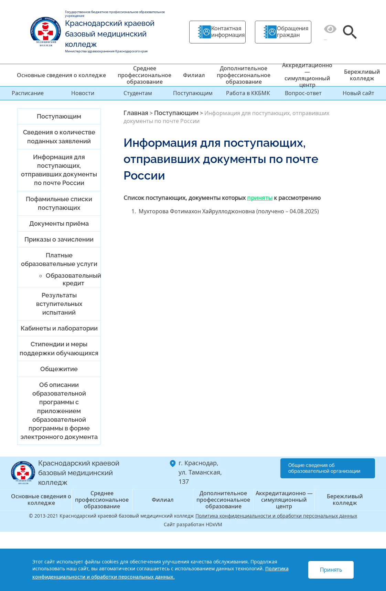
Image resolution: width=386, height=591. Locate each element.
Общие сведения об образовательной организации (324, 468)
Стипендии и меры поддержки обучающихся (59, 348)
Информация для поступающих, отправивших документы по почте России (59, 170)
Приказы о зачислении (59, 239)
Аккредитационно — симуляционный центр (307, 75)
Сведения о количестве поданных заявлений (59, 136)
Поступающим (193, 93)
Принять (331, 570)
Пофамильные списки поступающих (59, 203)
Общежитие (59, 369)
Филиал (194, 75)
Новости (82, 93)
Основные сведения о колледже (61, 75)
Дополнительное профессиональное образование (243, 74)
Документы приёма (59, 223)
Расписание (28, 93)
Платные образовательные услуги (59, 259)
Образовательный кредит (73, 279)
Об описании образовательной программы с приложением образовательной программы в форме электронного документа (59, 410)
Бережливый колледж (362, 75)
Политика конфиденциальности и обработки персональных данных (276, 515)
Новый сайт (358, 93)
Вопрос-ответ (303, 93)
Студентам (138, 93)
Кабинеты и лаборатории (59, 328)
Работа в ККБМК (248, 93)
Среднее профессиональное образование (144, 74)
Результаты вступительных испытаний (59, 304)
